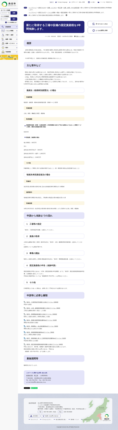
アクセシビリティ (46, 419)
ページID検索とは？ (12, 22)
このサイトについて (88, 419)
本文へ (51, 2)
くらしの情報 (9, 30)
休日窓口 (35, 416)
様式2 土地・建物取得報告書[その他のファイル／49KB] (43, 308)
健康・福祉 (8, 39)
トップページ (33, 7)
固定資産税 (64, 12)
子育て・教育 (9, 35)
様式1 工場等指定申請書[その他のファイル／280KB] (42, 302)
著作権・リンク (75, 419)
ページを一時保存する (106, 2)
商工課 (36, 375)
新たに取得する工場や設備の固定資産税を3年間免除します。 (47, 15)
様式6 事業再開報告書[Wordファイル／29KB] (40, 332)
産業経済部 (29, 375)
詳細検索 (8, 27)
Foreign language (62, 2)
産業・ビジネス (10, 43)
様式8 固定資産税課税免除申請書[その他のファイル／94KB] (45, 344)
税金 (58, 12)
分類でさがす (42, 7)
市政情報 (8, 52)
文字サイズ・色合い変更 (78, 2)
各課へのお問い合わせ (51, 416)
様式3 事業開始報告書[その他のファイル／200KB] (42, 314)
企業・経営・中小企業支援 (71, 7)
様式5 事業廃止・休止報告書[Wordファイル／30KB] (42, 326)
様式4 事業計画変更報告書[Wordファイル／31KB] (42, 320)
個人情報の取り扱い (61, 419)
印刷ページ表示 (80, 36)
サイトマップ (34, 419)
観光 (6, 47)
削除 (66, 15)
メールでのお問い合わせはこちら (36, 382)
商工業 (60, 7)
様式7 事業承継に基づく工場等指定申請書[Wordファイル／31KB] (46, 338)
